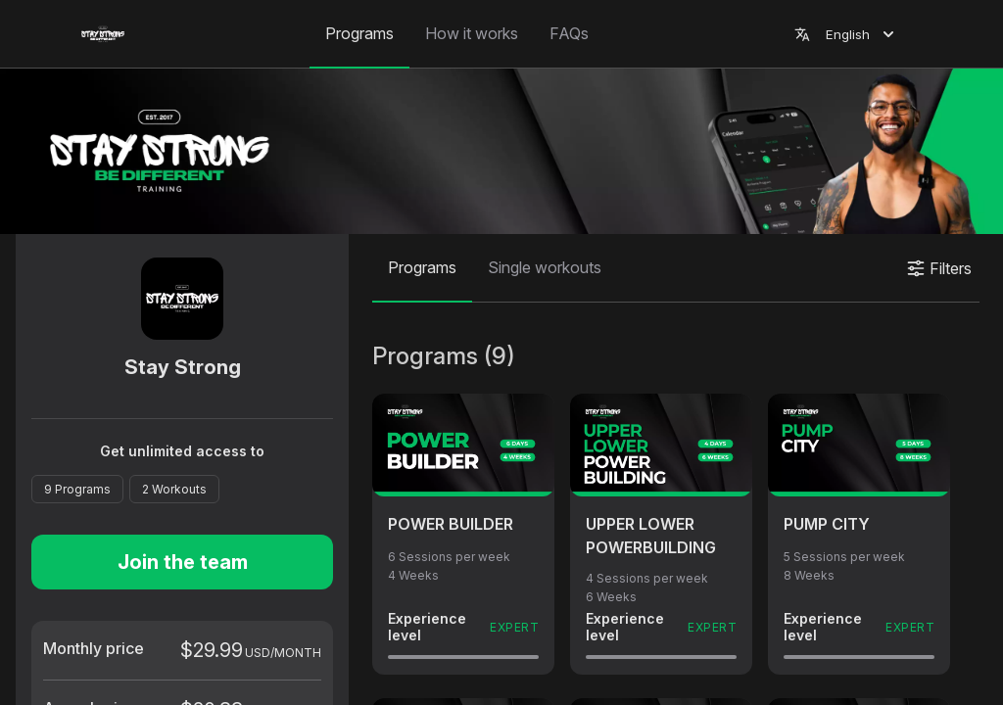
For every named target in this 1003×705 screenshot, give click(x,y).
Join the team (183, 562)
